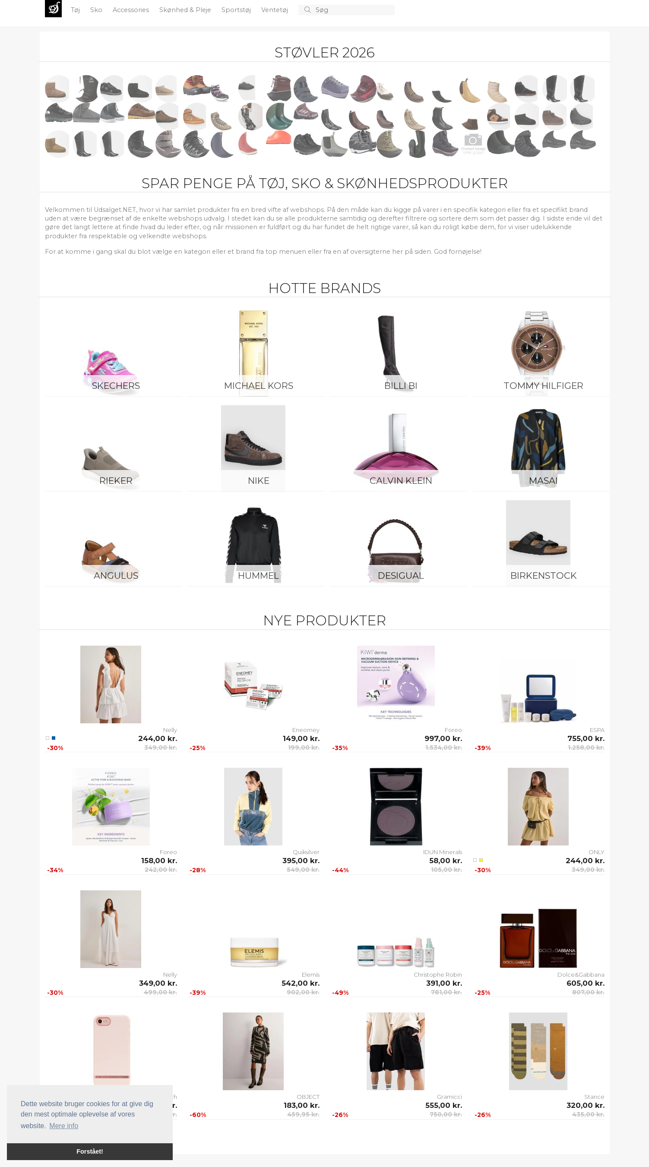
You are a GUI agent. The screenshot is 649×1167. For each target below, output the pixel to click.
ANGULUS (116, 575)
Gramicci (449, 1096)
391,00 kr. (444, 983)
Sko (97, 10)
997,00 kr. (443, 738)
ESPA (597, 729)
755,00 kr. (586, 738)
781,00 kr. (446, 992)
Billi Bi (401, 385)
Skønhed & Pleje (186, 10)
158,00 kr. (159, 860)
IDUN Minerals (442, 851)
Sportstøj (237, 10)
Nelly (170, 729)
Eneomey (306, 729)
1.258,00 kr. (586, 747)
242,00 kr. (161, 869)
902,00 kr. (303, 992)
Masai (543, 480)
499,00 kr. (160, 992)
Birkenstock (543, 575)
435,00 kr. (588, 1114)
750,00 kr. (446, 1114)
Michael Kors (258, 385)
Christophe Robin (438, 974)
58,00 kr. (445, 860)
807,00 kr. (588, 992)
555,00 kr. (443, 1105)
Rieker (116, 480)
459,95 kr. (303, 1114)
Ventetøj (275, 10)
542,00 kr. (301, 983)
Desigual (401, 575)
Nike (258, 480)
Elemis (311, 974)
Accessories (132, 10)
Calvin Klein (401, 480)
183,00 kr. (302, 1105)
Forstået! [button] (89, 1151)
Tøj (76, 10)
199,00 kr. (304, 747)
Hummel (258, 575)
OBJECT (308, 1096)
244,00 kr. (157, 738)
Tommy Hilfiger (543, 385)
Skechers (116, 385)
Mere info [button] (63, 1125)
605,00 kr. (586, 983)
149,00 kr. (301, 738)
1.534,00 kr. (443, 747)
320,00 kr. (586, 1105)
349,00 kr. (160, 747)
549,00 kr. (303, 869)
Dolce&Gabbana (581, 974)
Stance (594, 1096)
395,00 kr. (301, 860)
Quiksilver (306, 851)
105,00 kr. (446, 869)
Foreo (453, 729)
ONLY (597, 851)
